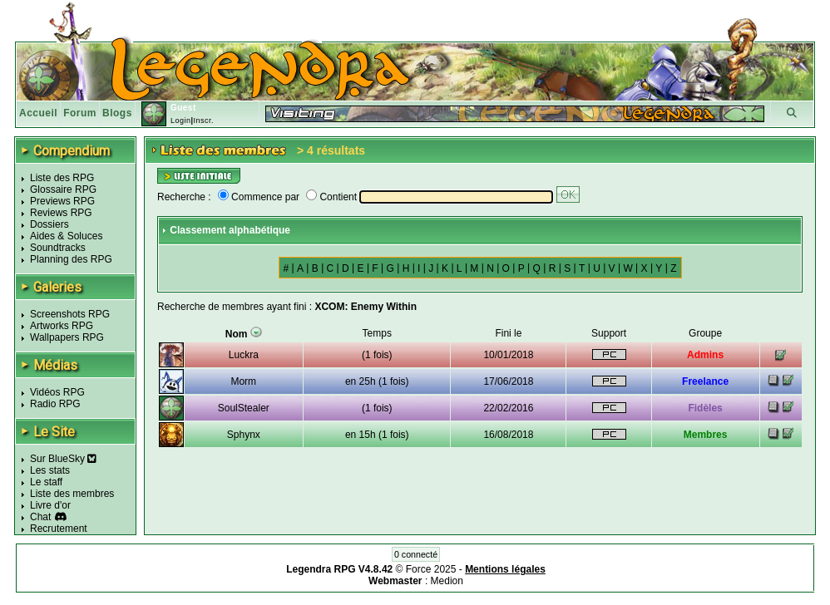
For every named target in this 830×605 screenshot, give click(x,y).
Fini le (508, 333)
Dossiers (49, 224)
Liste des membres (72, 493)
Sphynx (243, 434)
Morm (243, 381)
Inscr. (203, 120)
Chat (40, 517)
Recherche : (184, 197)
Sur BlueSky (63, 459)
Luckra (244, 355)
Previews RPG (62, 201)
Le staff (46, 482)
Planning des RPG (71, 259)
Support (608, 333)
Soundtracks (58, 247)
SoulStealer (243, 408)
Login (180, 120)
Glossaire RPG (63, 189)
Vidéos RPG (57, 392)
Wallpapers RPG (67, 337)
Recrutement (58, 528)
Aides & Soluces (66, 236)
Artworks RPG (61, 326)
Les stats (50, 470)
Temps (377, 333)
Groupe (705, 333)
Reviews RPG (61, 213)
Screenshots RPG (70, 314)
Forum (79, 113)
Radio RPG (55, 404)
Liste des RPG (62, 178)
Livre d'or (50, 505)
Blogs (117, 113)
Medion (447, 581)
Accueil (38, 113)
